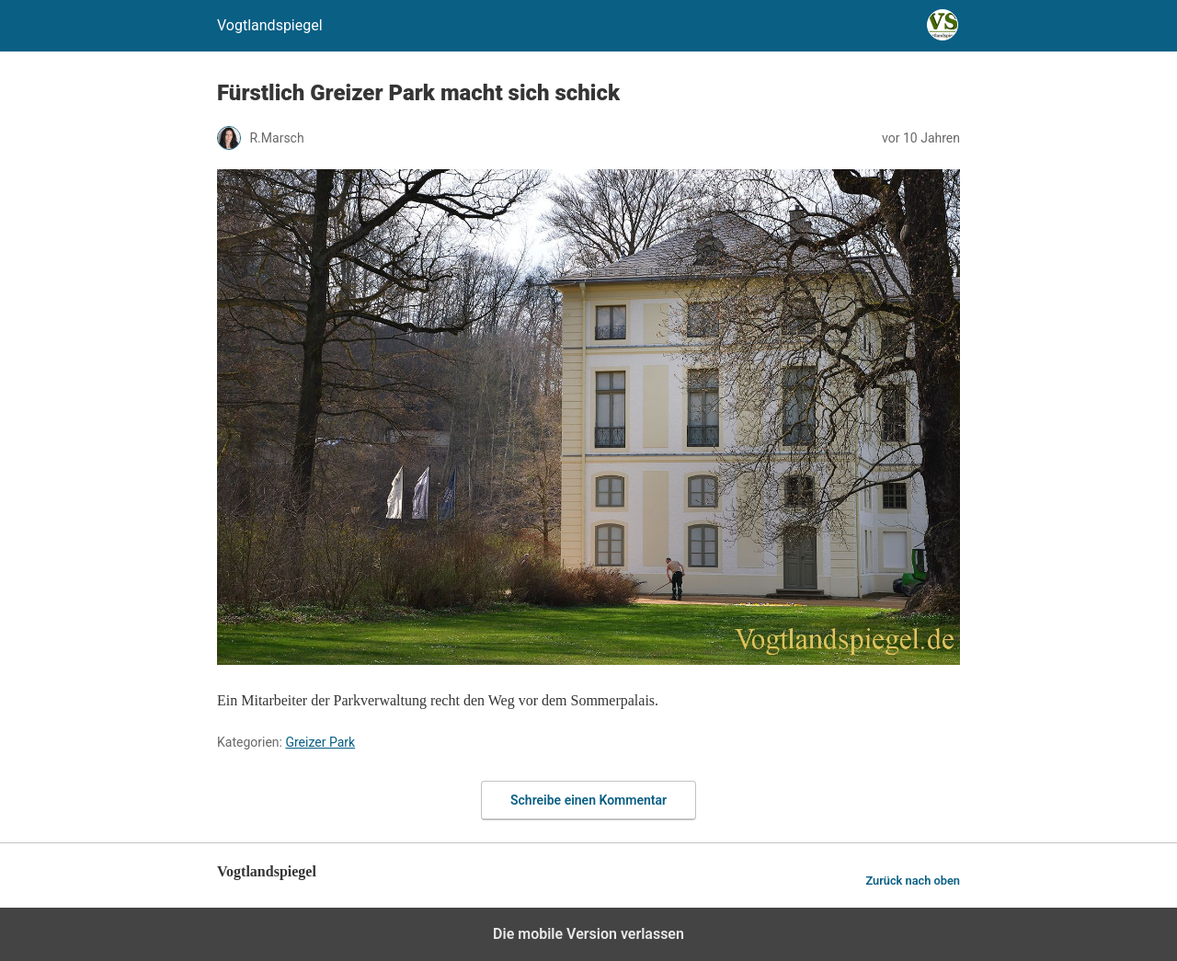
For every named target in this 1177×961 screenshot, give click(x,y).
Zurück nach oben (912, 880)
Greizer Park (320, 742)
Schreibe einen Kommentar (588, 800)
